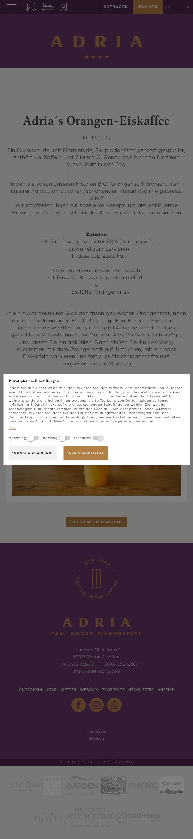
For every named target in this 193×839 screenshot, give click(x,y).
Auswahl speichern (33, 452)
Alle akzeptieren (85, 452)
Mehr (12, 428)
